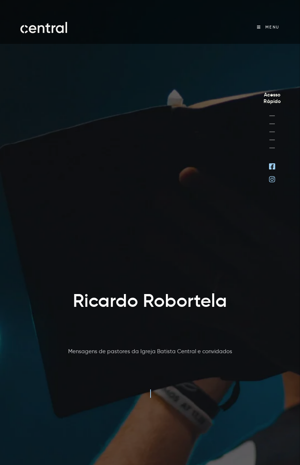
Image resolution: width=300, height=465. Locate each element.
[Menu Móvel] (268, 27)
